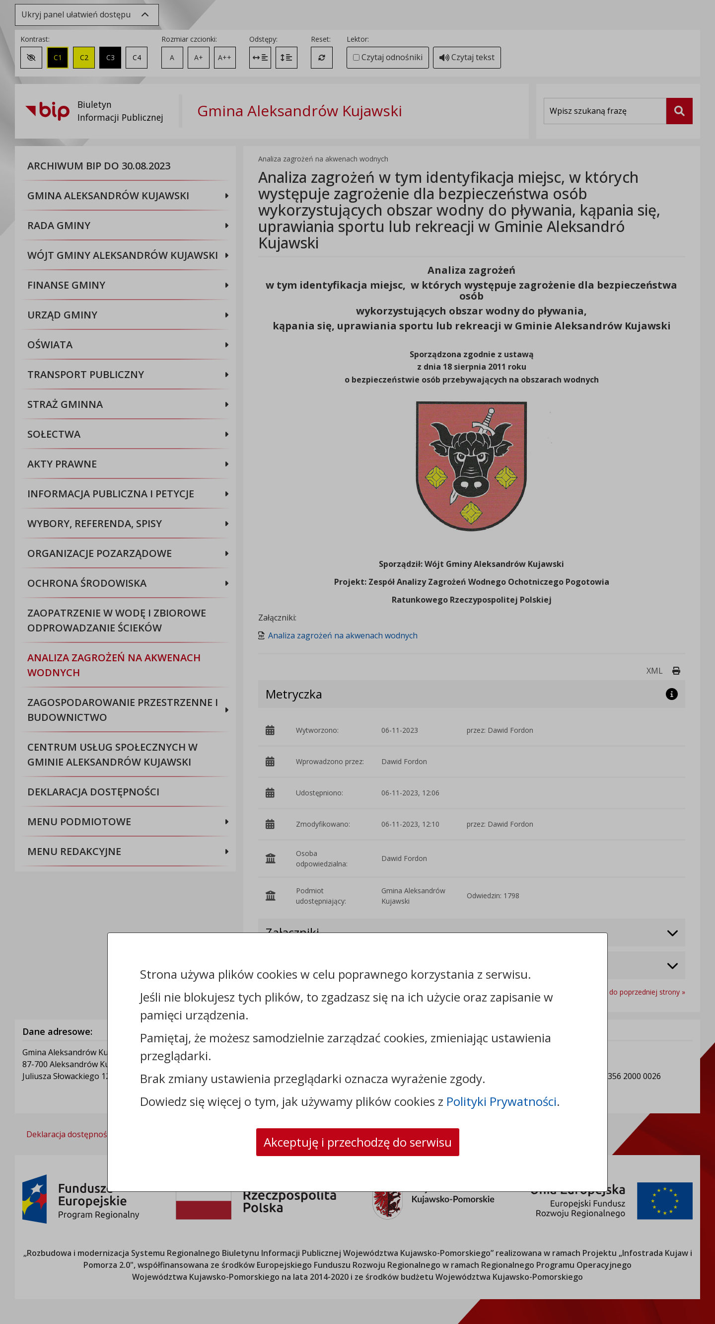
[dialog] (357, 662)
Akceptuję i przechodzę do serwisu (358, 1142)
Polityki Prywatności (501, 1101)
